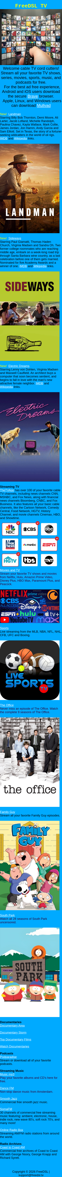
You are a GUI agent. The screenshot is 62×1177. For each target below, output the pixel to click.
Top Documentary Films (15, 1039)
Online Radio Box (11, 1130)
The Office (7, 705)
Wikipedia (20, 138)
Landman (14, 114)
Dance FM (7, 1088)
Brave (33, 96)
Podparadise (8, 1057)
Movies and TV (10, 570)
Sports (4, 628)
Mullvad (44, 105)
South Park (7, 915)
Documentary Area (12, 1025)
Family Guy (7, 812)
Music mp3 (7, 1074)
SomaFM (6, 1109)
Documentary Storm (13, 1032)
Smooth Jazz (8, 1098)
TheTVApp (7, 490)
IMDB (3, 138)
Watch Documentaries (14, 1046)
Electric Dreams (18, 366)
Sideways (14, 238)
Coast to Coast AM (12, 1147)
